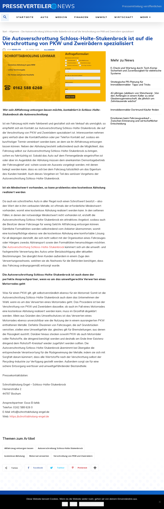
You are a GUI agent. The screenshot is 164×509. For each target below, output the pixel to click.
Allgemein (14, 31)
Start (4, 31)
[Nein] (159, 502)
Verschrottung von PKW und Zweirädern (73, 456)
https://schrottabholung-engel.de (29, 416)
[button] (5, 17)
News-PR (16, 50)
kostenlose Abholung (14, 456)
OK (65, 504)
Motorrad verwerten (39, 456)
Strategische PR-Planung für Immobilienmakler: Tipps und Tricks (130, 83)
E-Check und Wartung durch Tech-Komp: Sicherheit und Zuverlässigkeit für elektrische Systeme (136, 70)
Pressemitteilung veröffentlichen (142, 6)
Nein (73, 504)
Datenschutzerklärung (91, 504)
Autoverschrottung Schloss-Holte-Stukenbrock (36, 247)
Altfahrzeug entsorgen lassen (18, 448)
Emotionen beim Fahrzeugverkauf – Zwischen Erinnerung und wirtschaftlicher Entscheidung (134, 121)
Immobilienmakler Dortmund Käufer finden (135, 109)
